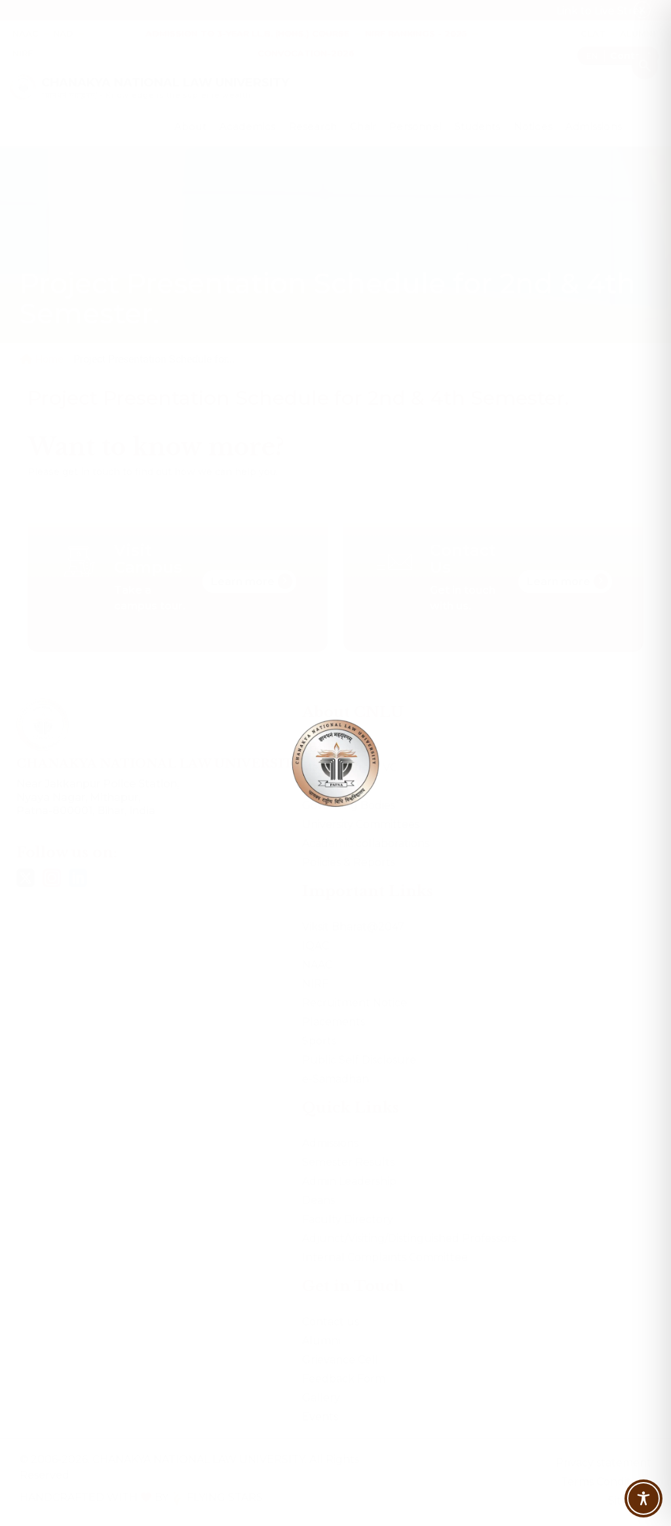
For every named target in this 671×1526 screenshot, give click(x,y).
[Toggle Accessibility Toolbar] (643, 1498)
